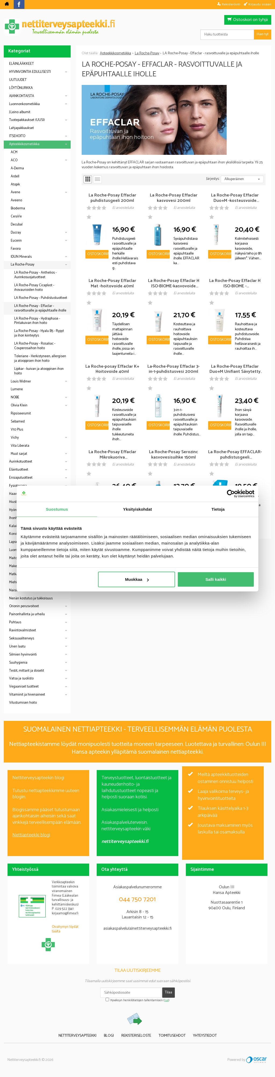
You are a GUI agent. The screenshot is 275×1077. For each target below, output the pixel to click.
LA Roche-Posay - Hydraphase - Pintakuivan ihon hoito (37, 321)
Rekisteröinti (231, 4)
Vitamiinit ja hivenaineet (27, 694)
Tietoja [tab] (218, 509)
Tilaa (168, 992)
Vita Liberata (20, 446)
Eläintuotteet (18, 470)
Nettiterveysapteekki (77, 1036)
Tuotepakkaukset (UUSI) (27, 120)
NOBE (15, 397)
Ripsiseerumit (21, 413)
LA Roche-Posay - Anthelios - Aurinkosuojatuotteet (35, 275)
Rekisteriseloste (136, 1036)
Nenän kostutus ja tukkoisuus (31, 598)
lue (166, 1000)
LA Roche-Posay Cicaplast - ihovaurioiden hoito (34, 287)
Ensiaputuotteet (20, 478)
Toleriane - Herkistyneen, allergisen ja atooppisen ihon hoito (40, 358)
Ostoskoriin (97, 254)
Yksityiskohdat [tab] (137, 509)
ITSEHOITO (17, 136)
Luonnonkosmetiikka (24, 104)
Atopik (15, 184)
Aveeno (16, 200)
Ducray (16, 232)
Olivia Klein (19, 405)
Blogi (109, 1036)
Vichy (15, 438)
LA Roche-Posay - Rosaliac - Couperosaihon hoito (34, 346)
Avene (15, 192)
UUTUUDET (18, 80)
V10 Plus (17, 429)
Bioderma (18, 208)
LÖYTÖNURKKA (21, 88)
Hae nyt (263, 34)
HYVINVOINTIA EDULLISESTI (30, 72)
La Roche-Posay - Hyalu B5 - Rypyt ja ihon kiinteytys (39, 333)
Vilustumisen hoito (23, 703)
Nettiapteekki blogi (31, 835)
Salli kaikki (215, 579)
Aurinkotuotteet (20, 461)
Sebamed (18, 421)
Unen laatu (17, 646)
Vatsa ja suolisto (21, 678)
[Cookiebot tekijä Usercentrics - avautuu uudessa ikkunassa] (230, 493)
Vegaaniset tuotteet (24, 686)
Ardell (15, 176)
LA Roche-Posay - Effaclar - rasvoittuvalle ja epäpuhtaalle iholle (40, 308)
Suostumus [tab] (57, 509)
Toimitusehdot (172, 1036)
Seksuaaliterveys (21, 638)
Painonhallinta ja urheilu (27, 614)
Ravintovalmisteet (22, 630)
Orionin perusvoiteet (24, 606)
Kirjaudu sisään (259, 4)
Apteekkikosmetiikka (24, 144)
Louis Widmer (21, 381)
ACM (14, 152)
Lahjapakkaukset (21, 128)
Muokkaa (137, 579)
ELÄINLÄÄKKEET (21, 64)
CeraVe (16, 216)
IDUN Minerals (21, 257)
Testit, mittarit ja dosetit (26, 671)
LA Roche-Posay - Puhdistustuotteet (40, 298)
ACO (14, 160)
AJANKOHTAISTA (21, 96)
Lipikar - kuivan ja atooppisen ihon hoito (39, 371)
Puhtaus (15, 622)
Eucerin (16, 241)
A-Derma (17, 168)
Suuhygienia (18, 662)
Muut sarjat (19, 454)
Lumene (17, 389)
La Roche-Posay (22, 264)
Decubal (17, 224)
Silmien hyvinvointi (23, 654)
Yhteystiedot (205, 1036)
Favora (16, 249)
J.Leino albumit (19, 112)
